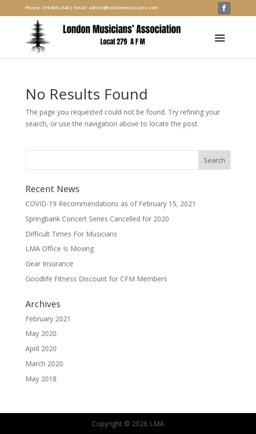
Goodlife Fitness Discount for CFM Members (96, 278)
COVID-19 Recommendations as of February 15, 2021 (110, 203)
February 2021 (48, 318)
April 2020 (41, 348)
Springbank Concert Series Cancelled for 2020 (97, 218)
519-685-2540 (55, 7)
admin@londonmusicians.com (123, 7)
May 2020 (41, 333)
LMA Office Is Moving (59, 248)
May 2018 (41, 378)
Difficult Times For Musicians (71, 233)
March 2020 (44, 363)
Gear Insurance (49, 263)
